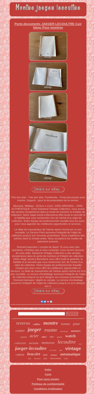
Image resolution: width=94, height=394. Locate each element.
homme (65, 324)
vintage (73, 348)
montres (76, 330)
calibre (36, 324)
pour (76, 324)
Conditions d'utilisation (48, 388)
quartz (59, 337)
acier (34, 335)
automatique (70, 354)
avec (45, 354)
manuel (24, 337)
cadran (20, 354)
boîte (66, 358)
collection (20, 343)
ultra (44, 337)
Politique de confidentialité (48, 384)
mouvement (55, 358)
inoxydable (52, 350)
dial (45, 358)
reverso (23, 323)
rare (52, 336)
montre (50, 323)
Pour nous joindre (48, 379)
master (50, 330)
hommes (37, 358)
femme (54, 355)
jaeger (34, 329)
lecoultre (67, 342)
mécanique (64, 331)
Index (48, 369)
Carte (48, 374)
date (29, 359)
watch (70, 336)
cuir (60, 350)
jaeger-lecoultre (30, 348)
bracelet (33, 354)
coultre (20, 330)
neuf (80, 344)
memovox (48, 343)
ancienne (33, 343)
